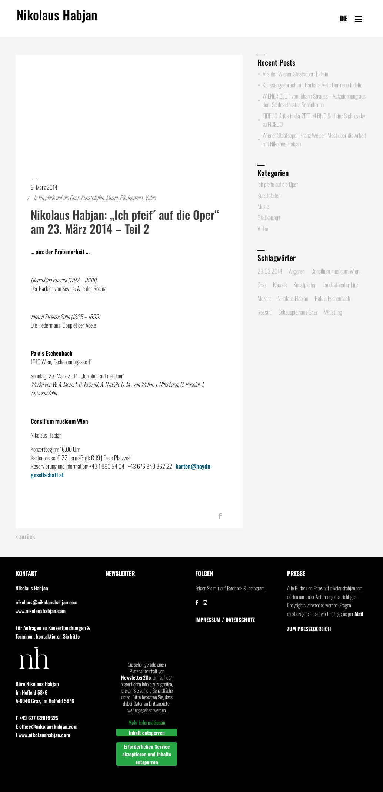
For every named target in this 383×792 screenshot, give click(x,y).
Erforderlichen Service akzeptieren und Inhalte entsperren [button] (146, 754)
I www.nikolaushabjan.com (43, 735)
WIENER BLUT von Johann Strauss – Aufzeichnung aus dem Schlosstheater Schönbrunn (314, 100)
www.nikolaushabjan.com (41, 610)
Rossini (264, 312)
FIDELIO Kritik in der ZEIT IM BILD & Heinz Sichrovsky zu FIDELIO (314, 120)
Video (150, 197)
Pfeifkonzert (131, 197)
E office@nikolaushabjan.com (47, 726)
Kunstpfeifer (304, 284)
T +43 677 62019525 (37, 718)
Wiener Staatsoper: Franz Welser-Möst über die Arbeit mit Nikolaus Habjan (314, 139)
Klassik (280, 284)
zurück (25, 536)
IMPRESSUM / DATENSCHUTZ (225, 619)
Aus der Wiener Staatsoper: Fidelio (295, 73)
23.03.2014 (269, 270)
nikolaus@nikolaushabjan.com (46, 602)
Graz (261, 284)
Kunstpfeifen (92, 197)
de (343, 18)
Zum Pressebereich (309, 629)
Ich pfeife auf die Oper (58, 197)
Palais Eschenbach (332, 298)
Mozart (264, 298)
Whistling (333, 312)
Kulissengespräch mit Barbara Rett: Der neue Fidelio (312, 84)
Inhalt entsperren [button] (146, 732)
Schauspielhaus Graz (297, 312)
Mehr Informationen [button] (146, 722)
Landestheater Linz (340, 284)
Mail (358, 613)
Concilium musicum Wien (335, 270)
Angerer (296, 270)
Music (111, 197)
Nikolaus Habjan (57, 19)
